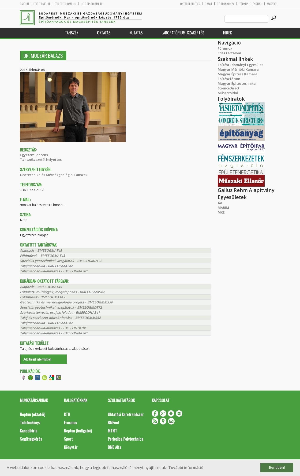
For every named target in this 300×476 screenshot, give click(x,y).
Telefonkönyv (226, 3)
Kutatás (136, 33)
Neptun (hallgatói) (78, 431)
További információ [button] (185, 467)
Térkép (243, 3)
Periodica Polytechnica (125, 439)
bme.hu (24, 3)
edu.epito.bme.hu (65, 3)
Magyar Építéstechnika (237, 83)
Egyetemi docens (34, 155)
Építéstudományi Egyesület (240, 65)
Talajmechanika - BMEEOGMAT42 (46, 266)
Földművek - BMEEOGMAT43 (42, 255)
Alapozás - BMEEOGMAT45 (41, 250)
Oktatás (104, 33)
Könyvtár (71, 447)
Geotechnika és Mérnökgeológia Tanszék (53, 175)
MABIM (223, 207)
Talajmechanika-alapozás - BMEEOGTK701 (53, 328)
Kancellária (28, 431)
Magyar (272, 3)
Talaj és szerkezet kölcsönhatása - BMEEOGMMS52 (60, 317)
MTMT (112, 431)
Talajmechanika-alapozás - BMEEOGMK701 (54, 271)
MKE (221, 212)
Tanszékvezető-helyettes (41, 159)
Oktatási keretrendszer (126, 414)
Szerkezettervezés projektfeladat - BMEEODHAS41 (60, 312)
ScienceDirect (229, 88)
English (257, 3)
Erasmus (70, 422)
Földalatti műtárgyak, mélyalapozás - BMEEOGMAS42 (62, 292)
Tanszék (71, 33)
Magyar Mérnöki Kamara (238, 69)
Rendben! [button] (277, 467)
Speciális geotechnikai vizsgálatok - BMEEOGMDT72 (61, 260)
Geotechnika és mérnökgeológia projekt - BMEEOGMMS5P (66, 302)
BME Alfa (114, 447)
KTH (67, 414)
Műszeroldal (228, 93)
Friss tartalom (229, 53)
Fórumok (225, 48)
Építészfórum (229, 79)
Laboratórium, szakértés (182, 33)
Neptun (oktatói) (32, 414)
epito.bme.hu (42, 3)
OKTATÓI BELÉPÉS (190, 3)
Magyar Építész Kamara (237, 74)
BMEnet (113, 422)
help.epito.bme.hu (92, 3)
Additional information (37, 359)
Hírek (227, 33)
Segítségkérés (31, 439)
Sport (68, 439)
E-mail (208, 3)
